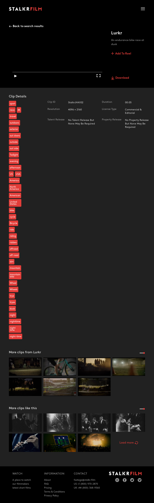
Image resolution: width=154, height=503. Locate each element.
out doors (15, 136)
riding (13, 236)
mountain (15, 268)
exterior (14, 129)
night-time (15, 336)
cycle (12, 217)
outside (14, 142)
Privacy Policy (51, 496)
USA (18, 174)
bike (12, 210)
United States (13, 203)
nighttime (15, 321)
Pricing (48, 488)
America (14, 180)
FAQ (46, 484)
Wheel (13, 283)
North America (14, 188)
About (47, 480)
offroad (14, 249)
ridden (13, 242)
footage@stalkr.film (84, 480)
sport (12, 104)
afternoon (15, 168)
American (15, 195)
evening (14, 161)
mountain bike (15, 275)
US (11, 174)
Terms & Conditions (54, 492)
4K (19, 110)
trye (12, 296)
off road (14, 255)
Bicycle (13, 223)
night (12, 315)
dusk (12, 309)
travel (13, 116)
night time (12, 329)
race (12, 110)
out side (14, 148)
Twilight (14, 155)
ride (12, 230)
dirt (12, 262)
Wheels (13, 289)
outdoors (14, 123)
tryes (12, 302)
